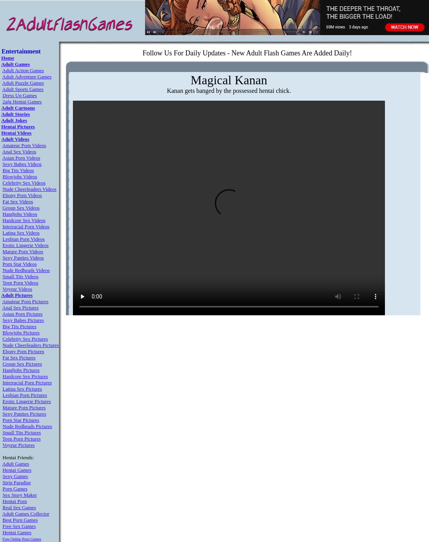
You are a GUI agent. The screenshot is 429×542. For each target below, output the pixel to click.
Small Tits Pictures (22, 432)
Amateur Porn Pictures (25, 301)
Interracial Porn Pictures (27, 383)
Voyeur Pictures (18, 445)
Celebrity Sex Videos (24, 183)
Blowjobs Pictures (21, 333)
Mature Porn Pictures (24, 407)
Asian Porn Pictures (22, 314)
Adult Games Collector (26, 514)
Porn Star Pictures (21, 420)
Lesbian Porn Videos (24, 239)
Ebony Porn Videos (22, 195)
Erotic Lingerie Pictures (27, 401)
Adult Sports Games (22, 89)
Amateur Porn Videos (24, 145)
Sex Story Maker (20, 495)
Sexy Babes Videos (22, 164)
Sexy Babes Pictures (23, 320)
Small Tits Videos (21, 276)
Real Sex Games (19, 507)
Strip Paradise (17, 482)
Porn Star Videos (20, 264)
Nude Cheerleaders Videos (30, 189)
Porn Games (15, 489)
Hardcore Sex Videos (24, 220)
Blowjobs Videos (20, 176)
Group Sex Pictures (22, 364)
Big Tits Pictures (20, 326)
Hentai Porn (15, 501)
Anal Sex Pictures (20, 308)
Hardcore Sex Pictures (25, 376)
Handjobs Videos (20, 214)
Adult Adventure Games (26, 77)
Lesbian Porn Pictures (25, 395)
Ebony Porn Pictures (23, 351)
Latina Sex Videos (21, 233)
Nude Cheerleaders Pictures (31, 345)
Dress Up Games (20, 95)
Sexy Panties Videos (23, 258)
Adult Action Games (23, 70)
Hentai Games (17, 470)
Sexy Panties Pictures (24, 414)
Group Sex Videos (21, 208)
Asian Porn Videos (21, 158)
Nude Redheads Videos (26, 270)
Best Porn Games (20, 520)
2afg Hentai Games (22, 102)
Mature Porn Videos (23, 251)
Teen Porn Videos (20, 283)
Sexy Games (15, 476)
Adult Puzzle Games (23, 83)
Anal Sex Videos (19, 152)
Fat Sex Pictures (19, 358)
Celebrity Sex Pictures (25, 339)
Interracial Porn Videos (26, 226)
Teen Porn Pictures (21, 439)
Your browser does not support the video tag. (229, 208)
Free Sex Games (19, 526)
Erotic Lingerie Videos (26, 245)
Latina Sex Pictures (22, 389)
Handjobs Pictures (21, 370)
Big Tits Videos (18, 170)
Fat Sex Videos (18, 201)
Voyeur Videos (17, 289)
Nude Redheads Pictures (27, 426)
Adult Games (15, 464)
